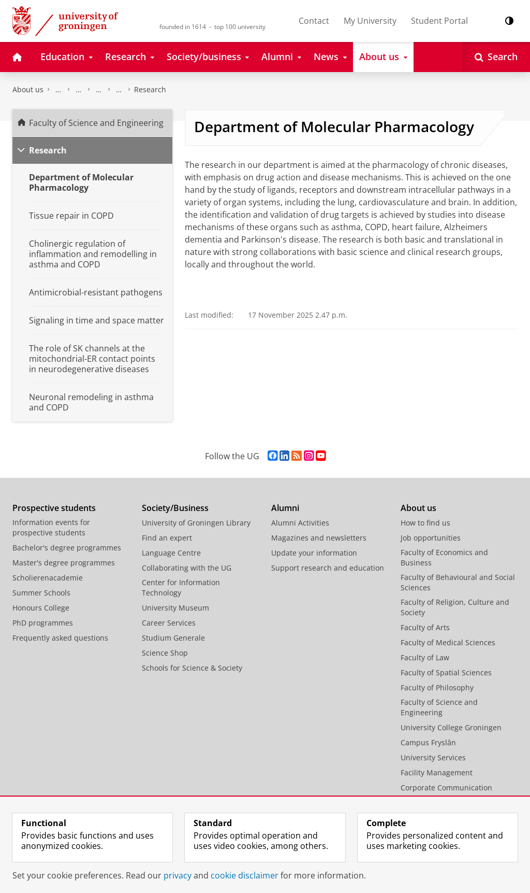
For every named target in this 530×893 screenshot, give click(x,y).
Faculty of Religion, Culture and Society (455, 607)
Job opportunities (431, 538)
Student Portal (439, 20)
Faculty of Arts (425, 627)
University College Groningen (451, 727)
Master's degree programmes (63, 563)
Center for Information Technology (181, 587)
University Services (433, 757)
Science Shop (165, 653)
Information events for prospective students (51, 527)
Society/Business (175, 508)
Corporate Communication (446, 787)
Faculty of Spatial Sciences (446, 672)
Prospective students (54, 508)
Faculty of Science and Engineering (58, 89)
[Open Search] (496, 57)
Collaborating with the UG (186, 568)
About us (27, 89)
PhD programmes (42, 623)
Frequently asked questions (60, 638)
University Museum (175, 608)
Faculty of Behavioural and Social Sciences (458, 582)
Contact (314, 20)
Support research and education (327, 568)
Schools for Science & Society (192, 668)
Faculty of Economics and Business (444, 557)
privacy (178, 875)
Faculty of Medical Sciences (448, 642)
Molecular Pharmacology (119, 89)
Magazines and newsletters (318, 538)
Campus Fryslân (428, 742)
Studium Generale (173, 638)
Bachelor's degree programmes (66, 547)
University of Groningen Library (196, 523)
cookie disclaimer (244, 875)
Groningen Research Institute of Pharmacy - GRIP (99, 89)
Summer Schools (41, 593)
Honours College (40, 608)
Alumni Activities (300, 523)
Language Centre (171, 553)
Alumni (285, 508)
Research (150, 89)
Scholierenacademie (47, 578)
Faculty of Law (425, 657)
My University (370, 20)
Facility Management (437, 772)
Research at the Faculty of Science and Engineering (78, 89)
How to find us (425, 523)
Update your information (314, 553)
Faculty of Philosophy (437, 687)
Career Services (169, 623)
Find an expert (167, 538)
